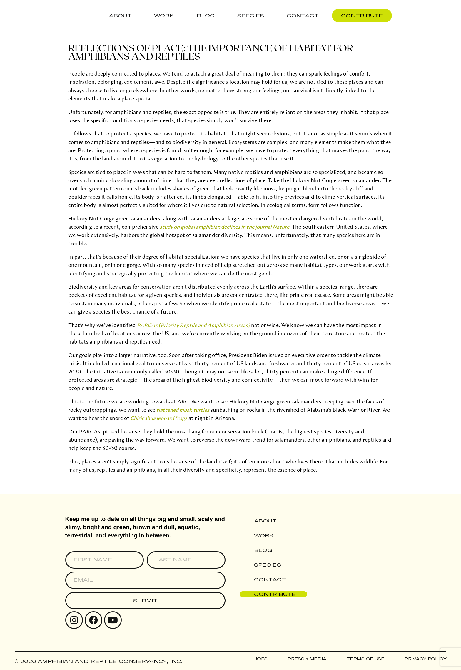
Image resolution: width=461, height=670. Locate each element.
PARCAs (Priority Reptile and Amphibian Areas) (193, 325)
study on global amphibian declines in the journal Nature (224, 226)
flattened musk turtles (182, 409)
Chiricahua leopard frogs (158, 418)
